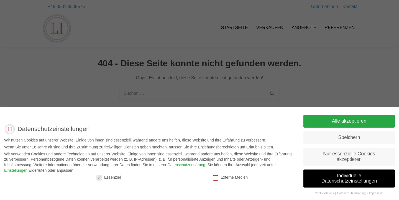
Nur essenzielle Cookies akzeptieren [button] (349, 159)
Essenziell (109, 180)
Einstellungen (15, 173)
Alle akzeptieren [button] (349, 124)
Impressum (376, 196)
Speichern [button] (349, 140)
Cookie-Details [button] (324, 196)
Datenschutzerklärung (186, 168)
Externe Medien (230, 180)
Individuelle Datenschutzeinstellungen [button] (349, 181)
